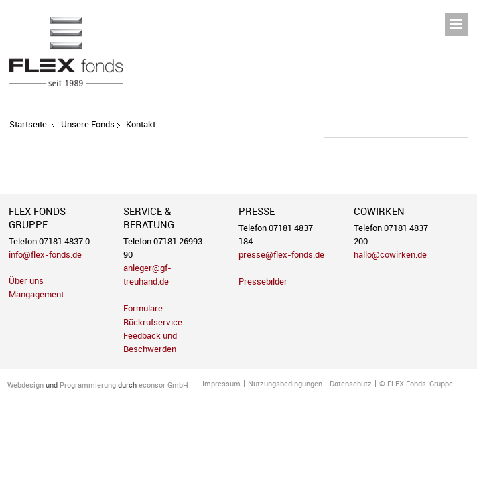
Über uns (26, 281)
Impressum (221, 383)
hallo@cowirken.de (390, 254)
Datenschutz (351, 383)
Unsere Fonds (88, 124)
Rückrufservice (152, 322)
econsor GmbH (163, 385)
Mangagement (36, 294)
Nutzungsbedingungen (285, 383)
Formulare (143, 308)
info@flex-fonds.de (45, 254)
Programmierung (88, 385)
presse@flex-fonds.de (281, 254)
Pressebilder (262, 281)
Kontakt (140, 124)
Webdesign (25, 385)
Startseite (28, 124)
